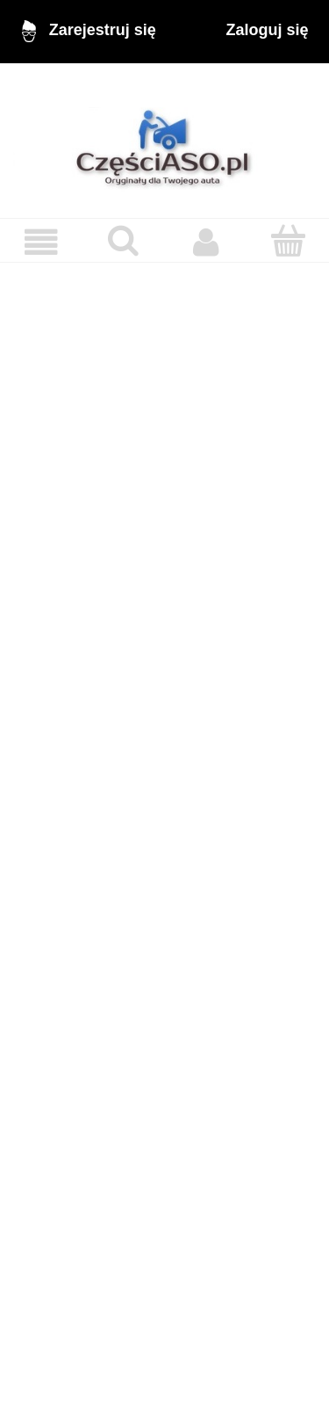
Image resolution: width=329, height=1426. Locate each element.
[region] (164, 832)
